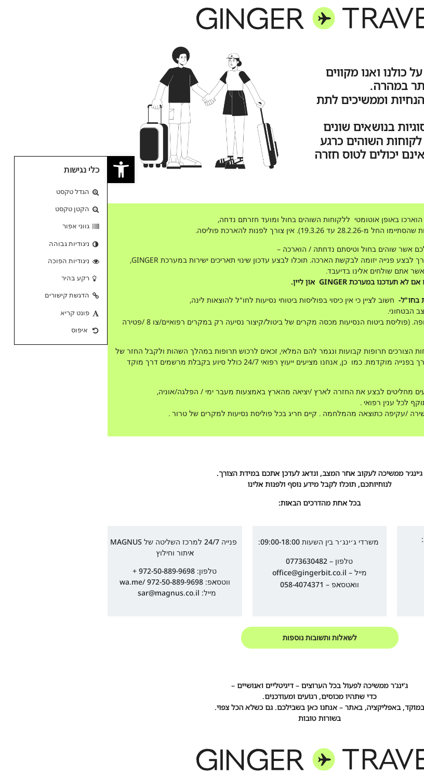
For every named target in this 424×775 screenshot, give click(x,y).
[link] (13, 169)
